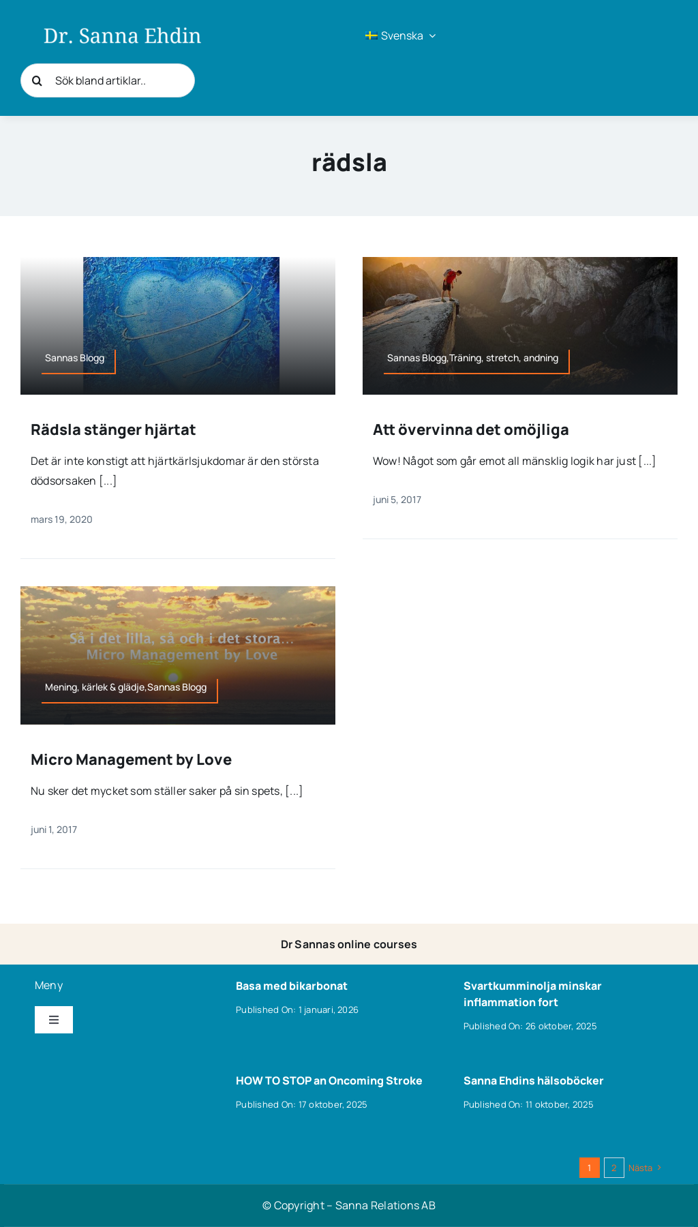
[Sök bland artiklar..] (107, 80)
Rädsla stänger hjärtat (113, 429)
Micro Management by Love (131, 759)
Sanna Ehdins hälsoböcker (534, 1080)
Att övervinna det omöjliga (471, 429)
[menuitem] (400, 35)
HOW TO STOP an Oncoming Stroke (329, 1080)
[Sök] (37, 80)
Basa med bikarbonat (292, 985)
